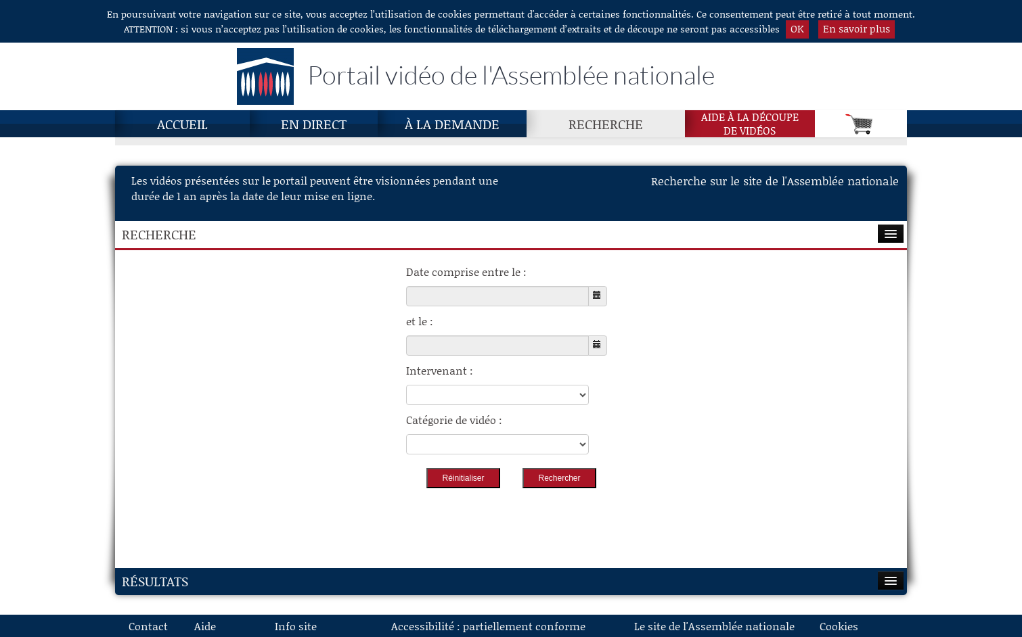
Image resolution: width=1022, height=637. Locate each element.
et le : (419, 321)
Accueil (182, 123)
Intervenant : (439, 370)
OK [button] (797, 28)
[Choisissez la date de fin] (497, 345)
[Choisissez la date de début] (497, 296)
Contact (148, 626)
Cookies (839, 626)
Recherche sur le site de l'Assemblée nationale (775, 180)
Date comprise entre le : (466, 271)
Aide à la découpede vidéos (750, 123)
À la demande (452, 123)
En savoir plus (856, 28)
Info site (296, 626)
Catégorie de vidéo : (454, 419)
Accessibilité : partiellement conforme (488, 626)
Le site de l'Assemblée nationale (714, 626)
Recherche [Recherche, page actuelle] (606, 123)
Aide (205, 626)
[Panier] (861, 123)
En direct (314, 123)
